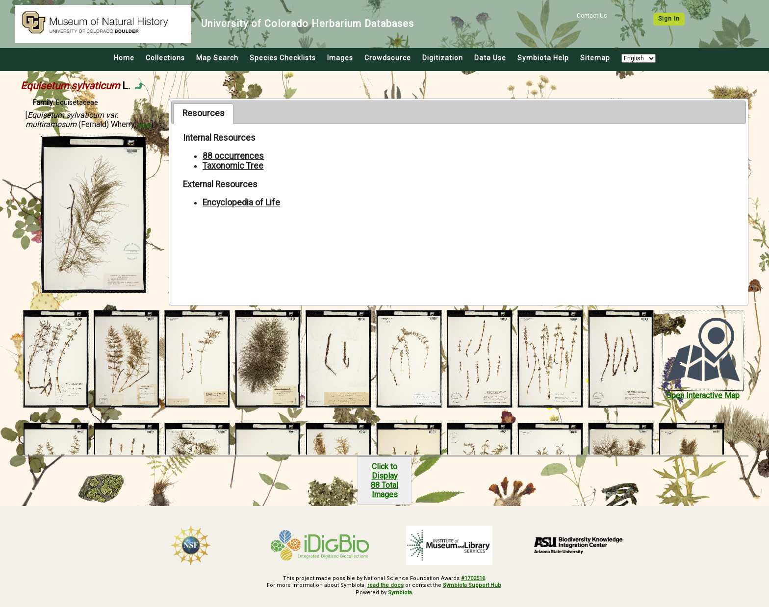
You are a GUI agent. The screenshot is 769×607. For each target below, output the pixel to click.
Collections (165, 58)
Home (124, 58)
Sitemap (595, 58)
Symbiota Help (543, 58)
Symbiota (400, 592)
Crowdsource (387, 58)
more (144, 125)
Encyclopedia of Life (241, 202)
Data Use (490, 58)
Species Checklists (283, 58)
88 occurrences (233, 156)
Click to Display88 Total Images (384, 480)
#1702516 (473, 578)
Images (340, 58)
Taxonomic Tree (233, 166)
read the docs (385, 585)
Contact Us (592, 15)
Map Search (217, 58)
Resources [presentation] (203, 113)
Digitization (442, 58)
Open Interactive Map (703, 395)
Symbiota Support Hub (472, 585)
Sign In (669, 18)
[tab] (203, 113)
